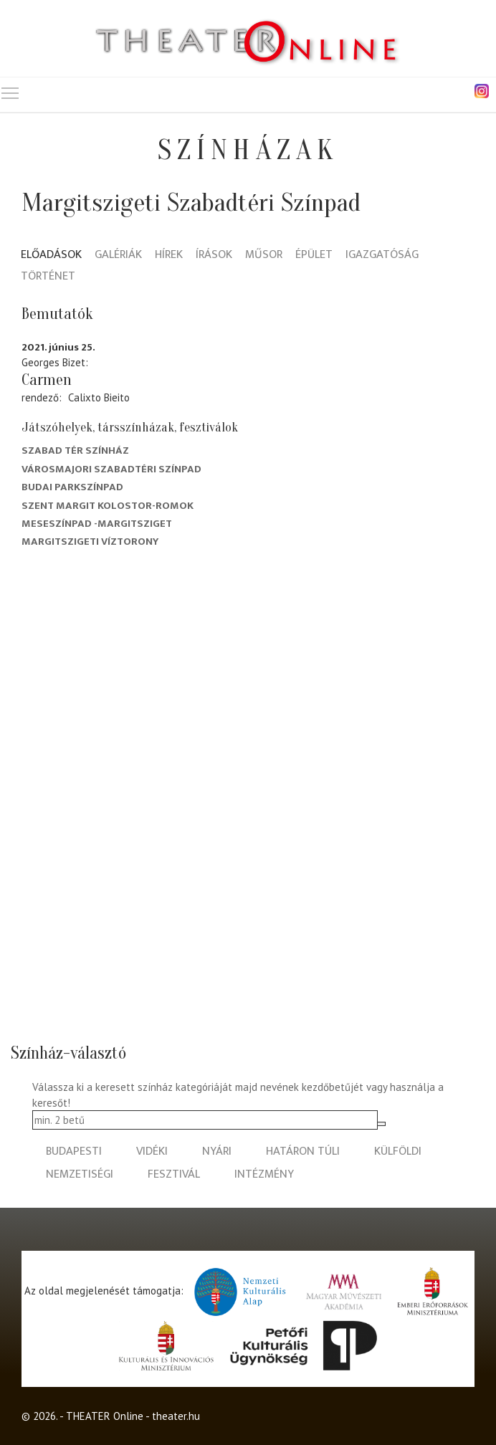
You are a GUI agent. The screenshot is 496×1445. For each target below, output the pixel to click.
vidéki (152, 1151)
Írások (214, 255)
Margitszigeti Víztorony (90, 541)
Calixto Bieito (99, 397)
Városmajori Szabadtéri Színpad (111, 469)
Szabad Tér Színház (75, 450)
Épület (314, 255)
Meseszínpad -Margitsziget (97, 524)
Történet (48, 277)
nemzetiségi (79, 1174)
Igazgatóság (382, 255)
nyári (217, 1151)
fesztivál (174, 1174)
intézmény (264, 1174)
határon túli (303, 1151)
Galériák (118, 255)
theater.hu (176, 1416)
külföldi (397, 1151)
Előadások (51, 255)
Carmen (47, 380)
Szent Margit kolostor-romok (108, 506)
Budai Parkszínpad (72, 487)
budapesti (74, 1151)
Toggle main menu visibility (10, 90)
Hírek (169, 255)
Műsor (263, 255)
